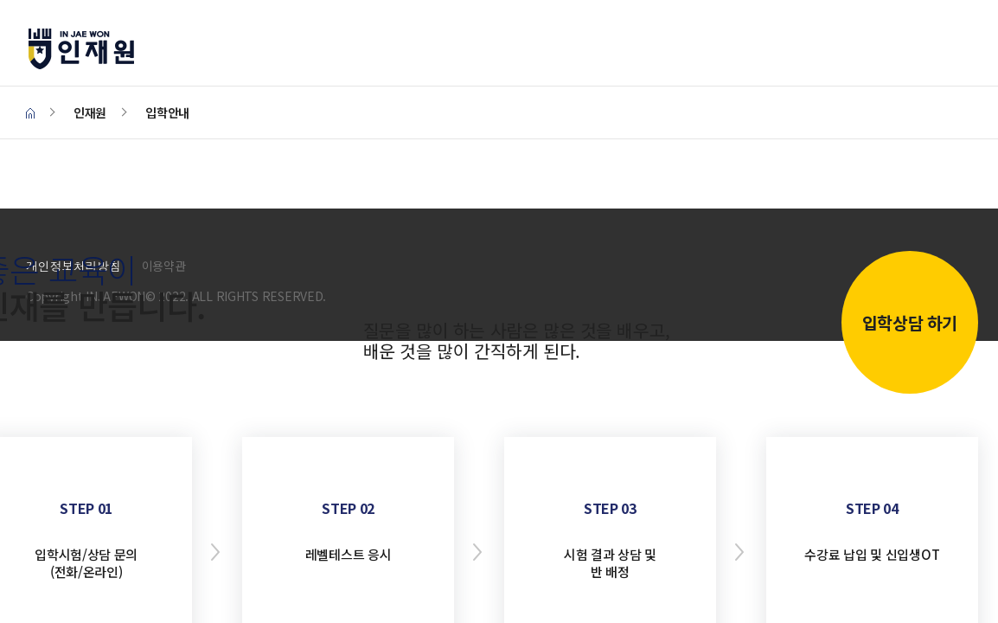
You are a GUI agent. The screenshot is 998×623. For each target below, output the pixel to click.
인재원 (100, 48)
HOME (30, 114)
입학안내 (167, 112)
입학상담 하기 (909, 322)
